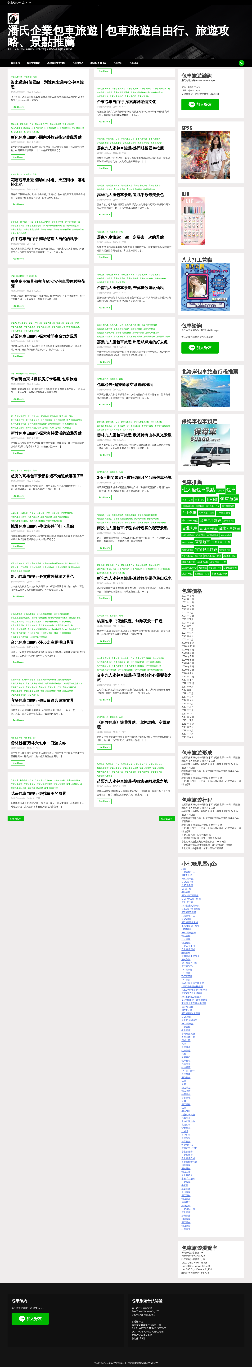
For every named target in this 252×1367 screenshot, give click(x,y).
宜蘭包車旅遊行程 (65, 691)
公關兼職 (185, 1097)
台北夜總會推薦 (189, 1161)
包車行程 (185, 1060)
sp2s (183, 868)
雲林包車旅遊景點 (141, 422)
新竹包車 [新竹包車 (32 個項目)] (198, 556)
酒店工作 (185, 1171)
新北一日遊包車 (17, 563)
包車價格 (185, 1050)
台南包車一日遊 (112, 274)
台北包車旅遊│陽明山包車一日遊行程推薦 (202, 848)
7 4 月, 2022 (119, 482)
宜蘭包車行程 (33, 695)
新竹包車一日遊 (66, 416)
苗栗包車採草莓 (73, 327)
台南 (121, 472)
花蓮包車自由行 (51, 788)
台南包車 (101, 274)
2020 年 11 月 (187, 642)
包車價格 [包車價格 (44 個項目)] (200, 499)
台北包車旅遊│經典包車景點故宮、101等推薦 (203, 841)
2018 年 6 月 (187, 737)
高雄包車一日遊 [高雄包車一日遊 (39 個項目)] (202, 573)
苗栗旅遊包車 (156, 772)
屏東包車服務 (115, 143)
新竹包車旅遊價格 (74, 420)
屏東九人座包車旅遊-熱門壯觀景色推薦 (130, 148)
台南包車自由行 (146, 278)
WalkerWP (153, 1363)
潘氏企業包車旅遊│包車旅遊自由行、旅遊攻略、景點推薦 (118, 36)
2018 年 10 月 (187, 723)
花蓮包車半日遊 (73, 780)
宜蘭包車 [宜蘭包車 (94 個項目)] (202, 541)
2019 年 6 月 (187, 696)
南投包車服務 (153, 518)
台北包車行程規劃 (50, 621)
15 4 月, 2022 (119, 106)
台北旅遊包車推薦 (18, 629)
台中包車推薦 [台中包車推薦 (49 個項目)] (190, 520)
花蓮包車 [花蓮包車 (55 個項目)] (202, 561)
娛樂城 (184, 1131)
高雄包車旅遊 (154, 185)
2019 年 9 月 (187, 686)
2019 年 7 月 (187, 693)
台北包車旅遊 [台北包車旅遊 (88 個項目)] (229, 528)
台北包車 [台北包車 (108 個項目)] (190, 527)
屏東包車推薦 (141, 139)
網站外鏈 (185, 1111)
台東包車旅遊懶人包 (161, 88)
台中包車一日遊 (26, 222)
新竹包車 (54, 416)
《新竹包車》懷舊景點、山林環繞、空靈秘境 (133, 724)
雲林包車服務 (119, 425)
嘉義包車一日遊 (116, 325)
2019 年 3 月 (187, 706)
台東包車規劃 (143, 96)
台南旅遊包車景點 (117, 282)
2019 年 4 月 (187, 703)
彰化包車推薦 (55, 124)
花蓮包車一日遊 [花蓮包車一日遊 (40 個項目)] (218, 562)
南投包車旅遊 (130, 515)
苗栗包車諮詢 (143, 772)
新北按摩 (185, 1212)
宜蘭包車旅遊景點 (48, 691)
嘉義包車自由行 (152, 332)
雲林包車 (101, 422)
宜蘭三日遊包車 (64, 679)
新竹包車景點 (71, 424)
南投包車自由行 (103, 522)
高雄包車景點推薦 (134, 189)
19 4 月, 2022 (33, 705)
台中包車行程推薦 (18, 233)
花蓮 (35, 174)
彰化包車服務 (50, 128)
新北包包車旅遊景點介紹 (53, 563)
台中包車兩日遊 (17, 225)
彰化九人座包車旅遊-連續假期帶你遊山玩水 (134, 578)
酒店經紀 (185, 942)
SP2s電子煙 (187, 902)
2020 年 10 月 (188, 646)
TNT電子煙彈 (187, 1070)
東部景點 (28, 174)
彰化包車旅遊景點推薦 (20, 128)
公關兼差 (185, 1094)
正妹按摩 (185, 1188)
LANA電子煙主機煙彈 (192, 986)
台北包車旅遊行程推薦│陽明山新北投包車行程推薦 (206, 845)
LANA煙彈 (186, 929)
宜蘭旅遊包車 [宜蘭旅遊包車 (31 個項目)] (224, 550)
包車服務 (15, 63)
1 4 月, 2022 (119, 626)
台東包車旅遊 (145, 88)
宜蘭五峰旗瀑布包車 (53, 683)
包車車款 (185, 1057)
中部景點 (28, 77)
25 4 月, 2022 (33, 384)
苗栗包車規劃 (130, 772)
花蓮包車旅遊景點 (44, 784)
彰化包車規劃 (16, 132)
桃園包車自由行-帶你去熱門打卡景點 (42, 526)
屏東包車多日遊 (127, 139)
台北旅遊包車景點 (56, 629)
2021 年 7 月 (187, 629)
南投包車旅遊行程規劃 (123, 518)
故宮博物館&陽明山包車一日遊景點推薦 (201, 838)
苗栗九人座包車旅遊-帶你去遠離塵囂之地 (132, 781)
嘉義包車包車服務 (149, 325)
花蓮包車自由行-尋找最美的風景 (38, 793)
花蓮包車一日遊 (26, 780)
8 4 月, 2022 (119, 389)
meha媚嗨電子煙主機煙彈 (194, 1000)
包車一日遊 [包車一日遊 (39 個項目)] (187, 499)
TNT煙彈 (185, 973)
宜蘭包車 (42, 687)
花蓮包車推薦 (16, 784)
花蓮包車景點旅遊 (35, 788)
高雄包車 (101, 185)
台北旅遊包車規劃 (18, 633)
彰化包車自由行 (64, 128)
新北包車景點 (61, 567)
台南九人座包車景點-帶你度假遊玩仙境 (130, 287)
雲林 (35, 737)
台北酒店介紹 (188, 1158)
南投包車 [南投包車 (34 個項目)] (200, 506)
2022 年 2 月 (187, 609)
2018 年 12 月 (187, 717)
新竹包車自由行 (17, 428)
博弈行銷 (185, 1141)
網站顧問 (185, 892)
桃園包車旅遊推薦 (61, 517)
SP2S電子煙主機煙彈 (191, 993)
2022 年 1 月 (187, 612)
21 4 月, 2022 (33, 581)
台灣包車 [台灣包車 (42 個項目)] (200, 534)
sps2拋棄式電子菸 (190, 905)
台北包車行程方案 (33, 621)
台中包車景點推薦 (31, 229)
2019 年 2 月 (187, 710)
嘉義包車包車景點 (132, 325)
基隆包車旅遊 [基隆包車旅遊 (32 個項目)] (187, 542)
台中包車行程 (78, 229)
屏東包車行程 (143, 143)
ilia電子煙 (186, 888)
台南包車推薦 (141, 274)
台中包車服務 (46, 229)
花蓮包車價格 (59, 780)
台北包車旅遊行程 (39, 617)
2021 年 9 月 (187, 626)
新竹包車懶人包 (32, 420)
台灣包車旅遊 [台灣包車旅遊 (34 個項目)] (213, 535)
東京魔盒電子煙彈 (190, 925)
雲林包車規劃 (102, 429)
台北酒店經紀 (188, 949)
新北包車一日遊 (72, 563)
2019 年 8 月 (187, 690)
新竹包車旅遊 (59, 420)
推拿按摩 (185, 1030)
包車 (183, 1043)
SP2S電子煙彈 (188, 912)
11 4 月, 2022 (119, 347)
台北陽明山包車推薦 (19, 637)
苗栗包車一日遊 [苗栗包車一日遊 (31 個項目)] (215, 568)
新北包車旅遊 (48, 567)
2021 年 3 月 (187, 639)
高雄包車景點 (119, 189)
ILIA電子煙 (186, 875)
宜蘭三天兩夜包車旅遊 (46, 679)
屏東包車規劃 (156, 143)
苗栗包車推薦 (16, 331)
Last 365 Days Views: (192, 1269)
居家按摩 (185, 1215)
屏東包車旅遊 (154, 139)
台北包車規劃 (65, 621)
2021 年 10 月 (187, 622)
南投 (35, 77)
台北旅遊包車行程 (73, 629)
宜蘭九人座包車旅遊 (34, 683)
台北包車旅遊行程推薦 (58, 617)
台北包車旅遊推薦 (44, 614)
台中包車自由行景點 (62, 229)
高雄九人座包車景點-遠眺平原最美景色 (130, 194)
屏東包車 (101, 139)
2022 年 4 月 (187, 602)
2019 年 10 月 (187, 683)
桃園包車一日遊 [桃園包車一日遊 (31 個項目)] (229, 556)
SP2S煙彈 (186, 919)
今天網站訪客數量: (191, 1252)
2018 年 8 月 (187, 730)
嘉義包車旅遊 (149, 329)
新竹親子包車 (48, 428)
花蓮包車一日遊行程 (43, 780)
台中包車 (14, 222)
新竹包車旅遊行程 (56, 424)
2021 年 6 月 (187, 632)
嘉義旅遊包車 (119, 336)
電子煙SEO (187, 966)
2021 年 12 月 (187, 615)
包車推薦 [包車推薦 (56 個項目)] (212, 499)
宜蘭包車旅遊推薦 (31, 691)
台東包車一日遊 (103, 88)
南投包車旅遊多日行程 (147, 515)
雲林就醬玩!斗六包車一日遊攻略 (38, 742)
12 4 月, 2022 (119, 242)
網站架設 (185, 959)
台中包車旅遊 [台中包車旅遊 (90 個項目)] (210, 520)
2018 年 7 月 (187, 733)
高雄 (35, 470)
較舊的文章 (15, 818)
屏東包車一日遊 (112, 139)
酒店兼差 (185, 1087)
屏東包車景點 (102, 143)
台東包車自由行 (116, 96)
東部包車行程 (16, 174)
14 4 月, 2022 (119, 153)
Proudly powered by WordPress (109, 1363)
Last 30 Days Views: (191, 1266)
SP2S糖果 (186, 1016)
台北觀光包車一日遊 (49, 633)
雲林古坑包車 (115, 429)
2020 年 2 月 (187, 669)
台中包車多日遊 (103, 666)
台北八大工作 (188, 946)
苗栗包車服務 (158, 768)
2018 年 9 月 (187, 727)
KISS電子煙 (187, 885)
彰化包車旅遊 (68, 124)
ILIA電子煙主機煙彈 (191, 996)
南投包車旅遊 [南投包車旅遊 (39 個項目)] (228, 506)
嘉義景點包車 (149, 336)
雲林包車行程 (147, 425)
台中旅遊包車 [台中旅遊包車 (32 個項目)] (228, 521)
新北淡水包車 (74, 567)
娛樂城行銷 (187, 1144)
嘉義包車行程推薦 (104, 336)
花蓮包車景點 (59, 784)
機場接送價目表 (98, 63)
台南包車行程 (160, 278)
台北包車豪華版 (17, 625)
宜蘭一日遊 (15, 679)
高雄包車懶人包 (140, 185)
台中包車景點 (16, 229)
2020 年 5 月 (187, 663)
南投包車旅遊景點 (104, 518)
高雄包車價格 (126, 185)
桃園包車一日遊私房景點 (62, 513)
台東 (13, 373)
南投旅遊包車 (143, 522)
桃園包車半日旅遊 (18, 517)
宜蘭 (13, 276)
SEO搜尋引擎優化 (190, 956)
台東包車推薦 (132, 88)
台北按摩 (185, 1182)
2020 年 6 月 (187, 659)
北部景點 (113, 615)
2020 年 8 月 (187, 653)
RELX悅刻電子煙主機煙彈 (194, 989)
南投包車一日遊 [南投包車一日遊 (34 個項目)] (212, 506)
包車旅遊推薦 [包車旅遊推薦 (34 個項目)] (188, 506)
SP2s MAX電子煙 (189, 895)
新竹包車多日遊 (17, 420)
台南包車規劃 (102, 282)
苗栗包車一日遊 (72, 323)
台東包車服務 (102, 96)
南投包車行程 (117, 522)
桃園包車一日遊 (43, 513)
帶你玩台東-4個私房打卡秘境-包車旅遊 (44, 378)
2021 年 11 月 (187, 619)
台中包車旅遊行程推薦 (52, 225)
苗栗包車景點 (145, 768)
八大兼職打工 (188, 871)
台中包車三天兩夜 (42, 222)
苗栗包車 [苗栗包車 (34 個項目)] (203, 568)
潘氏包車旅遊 (18, 92)
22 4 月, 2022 (33, 481)
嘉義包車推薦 (136, 329)
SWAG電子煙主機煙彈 (192, 983)
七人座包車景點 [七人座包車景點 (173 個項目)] (198, 489)
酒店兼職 (185, 935)
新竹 (121, 717)
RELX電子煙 (187, 878)
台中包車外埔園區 (153, 662)
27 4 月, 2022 (33, 189)
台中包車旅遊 (117, 666)
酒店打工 (185, 1202)
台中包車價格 (57, 222)
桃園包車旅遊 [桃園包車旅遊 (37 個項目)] (188, 562)
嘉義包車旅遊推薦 (123, 332)
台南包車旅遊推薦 (104, 278)
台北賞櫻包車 (65, 633)
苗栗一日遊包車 (35, 323)
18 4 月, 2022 (33, 748)
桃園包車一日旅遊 (27, 513)
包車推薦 (185, 1047)
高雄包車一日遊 (112, 185)
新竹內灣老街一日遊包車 (38, 416)
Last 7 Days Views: (191, 1262)
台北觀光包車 (33, 633)
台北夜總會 (187, 1151)
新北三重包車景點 (33, 563)
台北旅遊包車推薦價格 (37, 629)
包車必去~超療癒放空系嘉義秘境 (125, 384)
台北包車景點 (75, 617)
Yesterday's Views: (190, 1256)
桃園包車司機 (33, 517)
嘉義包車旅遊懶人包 (105, 332)
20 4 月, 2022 (33, 647)
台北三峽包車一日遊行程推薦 (196, 834)
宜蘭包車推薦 (16, 691)
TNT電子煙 (186, 969)
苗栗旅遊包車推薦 (104, 776)
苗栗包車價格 (16, 327)
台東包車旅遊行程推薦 (140, 92)
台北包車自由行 (17, 621)
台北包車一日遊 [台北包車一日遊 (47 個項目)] (208, 528)
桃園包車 (14, 513)
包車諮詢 (133, 63)
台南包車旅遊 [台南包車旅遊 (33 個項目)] (188, 535)
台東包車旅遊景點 (121, 92)
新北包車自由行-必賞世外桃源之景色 (42, 576)
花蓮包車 (14, 780)
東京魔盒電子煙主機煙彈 (193, 1003)
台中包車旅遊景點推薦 (134, 666)
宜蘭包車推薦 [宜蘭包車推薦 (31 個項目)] (187, 550)
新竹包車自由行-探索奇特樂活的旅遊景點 (46, 433)
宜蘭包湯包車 (31, 687)
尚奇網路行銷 (188, 1037)
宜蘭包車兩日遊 (69, 687)
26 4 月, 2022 (33, 291)
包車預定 (117, 63)
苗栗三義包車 (49, 323)
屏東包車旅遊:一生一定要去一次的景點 (130, 237)
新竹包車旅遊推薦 (18, 424)
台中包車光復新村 (104, 662)
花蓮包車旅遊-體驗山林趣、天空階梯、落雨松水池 (48, 181)
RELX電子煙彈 (188, 932)
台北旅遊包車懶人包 (64, 625)
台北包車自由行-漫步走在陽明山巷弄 (42, 642)
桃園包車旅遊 (46, 517)
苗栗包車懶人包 (58, 327)
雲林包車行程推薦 (162, 425)
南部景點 (28, 470)
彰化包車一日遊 (26, 124)
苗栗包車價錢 (29, 327)
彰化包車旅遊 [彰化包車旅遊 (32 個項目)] (187, 556)
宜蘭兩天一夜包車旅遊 (72, 683)
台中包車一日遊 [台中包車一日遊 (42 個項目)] (206, 512)
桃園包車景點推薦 (37, 521)
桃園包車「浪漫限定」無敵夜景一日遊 (129, 620)
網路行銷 (185, 952)
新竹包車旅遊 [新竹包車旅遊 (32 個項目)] (209, 556)
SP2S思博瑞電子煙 (190, 1013)
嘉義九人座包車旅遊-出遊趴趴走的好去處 (132, 341)
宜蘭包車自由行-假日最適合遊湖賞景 (42, 700)
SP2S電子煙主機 (189, 922)
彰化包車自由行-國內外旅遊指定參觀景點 (46, 137)
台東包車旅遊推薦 (104, 92)
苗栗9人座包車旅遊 (19, 323)
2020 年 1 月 (187, 673)
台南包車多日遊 (127, 274)
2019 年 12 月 (187, 676)
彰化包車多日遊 (41, 124)
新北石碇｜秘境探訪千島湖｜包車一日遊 (201, 777)
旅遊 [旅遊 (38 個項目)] (219, 555)
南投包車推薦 (117, 515)
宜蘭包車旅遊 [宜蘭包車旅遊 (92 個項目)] (206, 549)
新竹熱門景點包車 (33, 428)
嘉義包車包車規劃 (121, 329)
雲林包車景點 (156, 422)
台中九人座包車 (103, 658)
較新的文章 (166, 818)
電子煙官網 (187, 1006)
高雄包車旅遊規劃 (104, 189)
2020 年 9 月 (187, 649)
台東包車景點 (157, 92)
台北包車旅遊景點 (61, 614)
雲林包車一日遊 (112, 422)
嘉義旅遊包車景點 (134, 336)
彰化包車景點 (37, 128)
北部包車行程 (102, 615)
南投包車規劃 (130, 522)
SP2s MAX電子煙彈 (191, 898)
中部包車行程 (16, 77)
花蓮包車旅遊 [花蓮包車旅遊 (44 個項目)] (189, 567)
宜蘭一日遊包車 (28, 679)
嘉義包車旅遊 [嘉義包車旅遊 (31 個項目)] (226, 535)
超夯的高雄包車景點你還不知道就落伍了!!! (47, 475)
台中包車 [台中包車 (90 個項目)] (189, 512)
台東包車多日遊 (118, 88)
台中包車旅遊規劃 (71, 225)
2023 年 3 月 (187, 595)
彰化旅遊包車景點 (31, 132)
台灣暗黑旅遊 (188, 1033)
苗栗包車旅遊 (115, 768)
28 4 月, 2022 (33, 92)
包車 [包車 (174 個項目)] (231, 489)
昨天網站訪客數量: (191, 1259)
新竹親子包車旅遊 (63, 428)
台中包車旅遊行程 (33, 225)
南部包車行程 (16, 470)
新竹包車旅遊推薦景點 (37, 424)
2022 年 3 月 (187, 605)
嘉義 (121, 379)
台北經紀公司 (188, 1208)
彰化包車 (14, 124)
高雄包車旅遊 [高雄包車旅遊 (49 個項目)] (219, 573)
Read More (18, 106)
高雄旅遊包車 (149, 189)
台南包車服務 (132, 278)
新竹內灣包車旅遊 (18, 416)
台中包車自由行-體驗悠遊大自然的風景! (45, 238)
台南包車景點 (119, 278)
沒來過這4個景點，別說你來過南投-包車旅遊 (47, 84)
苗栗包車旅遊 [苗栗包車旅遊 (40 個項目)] (230, 568)
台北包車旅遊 (29, 614)
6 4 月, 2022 (119, 583)
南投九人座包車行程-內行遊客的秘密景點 (132, 527)
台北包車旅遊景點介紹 (20, 617)
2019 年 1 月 (187, 713)
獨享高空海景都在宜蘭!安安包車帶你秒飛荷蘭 (48, 283)
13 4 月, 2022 (119, 199)
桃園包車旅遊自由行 (19, 521)
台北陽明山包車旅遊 (38, 637)
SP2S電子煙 (187, 882)
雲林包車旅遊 (126, 422)
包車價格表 (78, 63)
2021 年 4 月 (187, 636)
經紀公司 (185, 1040)
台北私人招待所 (189, 1020)
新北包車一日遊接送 (19, 567)
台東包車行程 (130, 96)
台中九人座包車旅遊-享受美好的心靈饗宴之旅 (134, 677)
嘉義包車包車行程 (104, 329)
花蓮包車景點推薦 (18, 788)
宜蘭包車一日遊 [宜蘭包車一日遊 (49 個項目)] (221, 542)
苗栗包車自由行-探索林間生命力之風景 (44, 336)
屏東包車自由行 (129, 143)
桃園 (121, 615)
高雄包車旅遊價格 (56, 63)
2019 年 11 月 (187, 680)
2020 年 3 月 (187, 666)
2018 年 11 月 (187, 720)
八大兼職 (185, 939)
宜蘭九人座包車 (17, 683)
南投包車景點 (140, 518)
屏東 (121, 232)
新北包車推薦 (35, 567)
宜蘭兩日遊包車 (17, 687)
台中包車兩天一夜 (72, 222)
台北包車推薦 (16, 614)
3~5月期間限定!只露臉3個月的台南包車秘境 (134, 477)
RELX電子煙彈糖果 (190, 909)
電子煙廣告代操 (189, 962)
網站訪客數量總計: (191, 1272)
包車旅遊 (185, 1064)
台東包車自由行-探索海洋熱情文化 (126, 101)
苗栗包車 (60, 323)
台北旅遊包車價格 (46, 625)
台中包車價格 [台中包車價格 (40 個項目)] (223, 513)
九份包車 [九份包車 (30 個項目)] (220, 490)
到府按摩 (185, 1219)
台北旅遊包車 (31, 625)
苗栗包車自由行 (103, 772)
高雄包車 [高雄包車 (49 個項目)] (187, 573)
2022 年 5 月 (187, 599)
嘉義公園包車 (102, 325)
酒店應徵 (185, 1091)
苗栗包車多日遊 (43, 327)
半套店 (184, 1185)
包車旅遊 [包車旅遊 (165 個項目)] (229, 499)
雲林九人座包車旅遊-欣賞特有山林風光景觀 (134, 434)
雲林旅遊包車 (128, 429)
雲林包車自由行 (133, 425)
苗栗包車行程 (117, 772)
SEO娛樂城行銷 (189, 1148)
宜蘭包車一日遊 (54, 687)
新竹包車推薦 (46, 420)
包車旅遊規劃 (33, 63)
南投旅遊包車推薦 (158, 522)
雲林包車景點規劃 (104, 425)
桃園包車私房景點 (54, 521)
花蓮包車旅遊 (29, 784)
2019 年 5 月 (187, 700)
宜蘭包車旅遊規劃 (18, 695)
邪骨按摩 (185, 1165)
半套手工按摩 (188, 1178)
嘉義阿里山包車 (163, 336)
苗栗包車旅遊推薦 (31, 331)
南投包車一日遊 (103, 515)
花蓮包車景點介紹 (74, 784)
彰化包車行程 (78, 128)
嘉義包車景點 (138, 332)
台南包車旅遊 (154, 274)
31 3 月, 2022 (119, 732)
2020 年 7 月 (187, 656)
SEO (183, 1080)
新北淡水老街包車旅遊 (20, 571)
